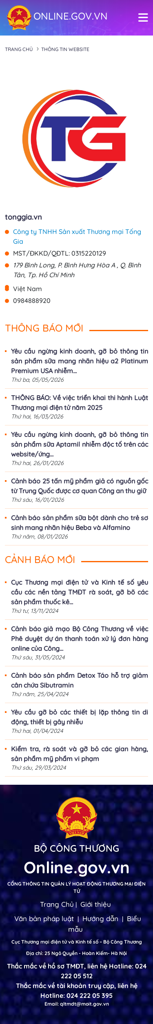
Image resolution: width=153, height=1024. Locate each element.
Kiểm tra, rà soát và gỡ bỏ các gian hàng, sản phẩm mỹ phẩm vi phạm (79, 754)
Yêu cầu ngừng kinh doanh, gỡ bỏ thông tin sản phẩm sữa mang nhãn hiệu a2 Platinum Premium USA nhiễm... (79, 361)
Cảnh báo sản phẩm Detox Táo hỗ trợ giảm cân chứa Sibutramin (79, 680)
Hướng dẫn (100, 918)
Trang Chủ (57, 904)
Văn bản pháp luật (44, 918)
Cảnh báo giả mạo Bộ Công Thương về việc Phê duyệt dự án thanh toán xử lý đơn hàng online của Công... (79, 638)
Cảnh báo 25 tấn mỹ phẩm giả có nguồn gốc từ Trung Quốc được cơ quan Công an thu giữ (79, 486)
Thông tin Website (65, 49)
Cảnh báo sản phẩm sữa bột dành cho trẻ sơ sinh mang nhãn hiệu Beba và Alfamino (79, 523)
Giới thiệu (95, 904)
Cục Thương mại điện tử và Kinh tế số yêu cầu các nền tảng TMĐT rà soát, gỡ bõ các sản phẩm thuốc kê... (79, 592)
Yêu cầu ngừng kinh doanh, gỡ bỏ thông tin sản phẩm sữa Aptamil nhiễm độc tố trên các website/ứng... (79, 444)
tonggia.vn (23, 217)
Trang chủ (19, 49)
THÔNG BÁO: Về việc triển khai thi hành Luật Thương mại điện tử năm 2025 (79, 403)
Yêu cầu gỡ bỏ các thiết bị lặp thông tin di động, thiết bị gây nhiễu (79, 717)
